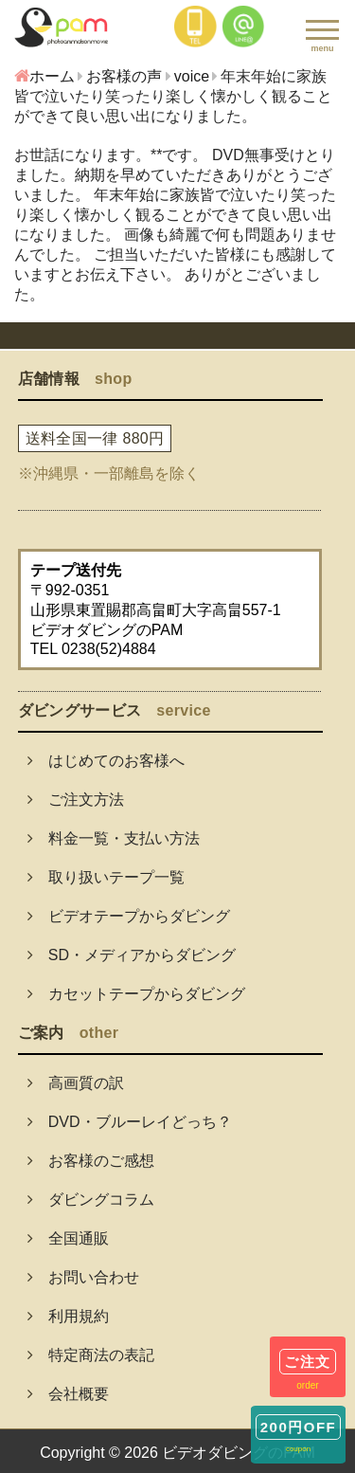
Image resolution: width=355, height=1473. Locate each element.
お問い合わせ (83, 1277)
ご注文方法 (75, 799)
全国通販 (68, 1238)
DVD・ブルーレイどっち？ (129, 1122)
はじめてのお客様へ (106, 761)
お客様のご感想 (90, 1161)
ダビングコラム (90, 1199)
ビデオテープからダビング (128, 916)
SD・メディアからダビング (131, 955)
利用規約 (68, 1316)
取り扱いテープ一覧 (106, 877)
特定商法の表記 (90, 1355)
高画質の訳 (75, 1083)
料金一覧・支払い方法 (113, 838)
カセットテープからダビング (136, 994)
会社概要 (68, 1394)
